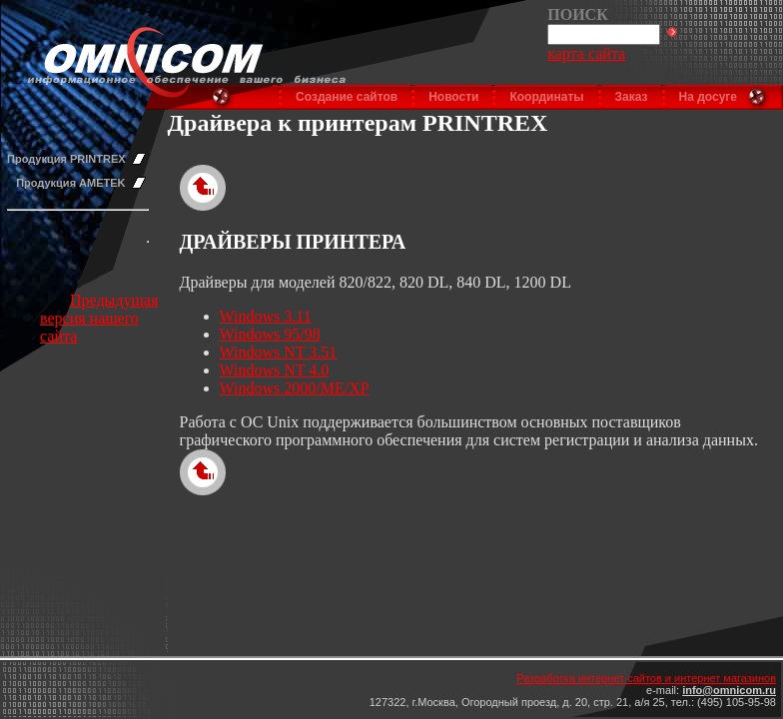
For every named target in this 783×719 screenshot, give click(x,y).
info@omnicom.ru (729, 690)
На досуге (708, 97)
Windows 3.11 (266, 316)
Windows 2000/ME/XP (295, 387)
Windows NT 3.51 (279, 352)
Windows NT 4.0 (275, 369)
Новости (453, 97)
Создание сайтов (346, 97)
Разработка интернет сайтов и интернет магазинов (646, 678)
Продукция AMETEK (70, 183)
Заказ (631, 97)
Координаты (546, 97)
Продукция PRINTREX (66, 159)
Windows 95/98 (270, 334)
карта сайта (586, 53)
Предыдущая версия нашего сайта (99, 318)
